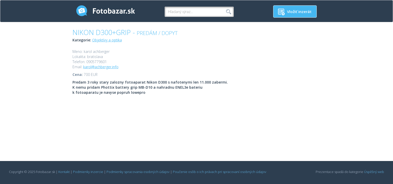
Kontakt (64, 171)
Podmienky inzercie (88, 171)
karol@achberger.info (101, 66)
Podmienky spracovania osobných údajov (138, 171)
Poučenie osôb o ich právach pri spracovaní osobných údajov (219, 171)
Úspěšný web (374, 171)
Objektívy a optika (107, 40)
